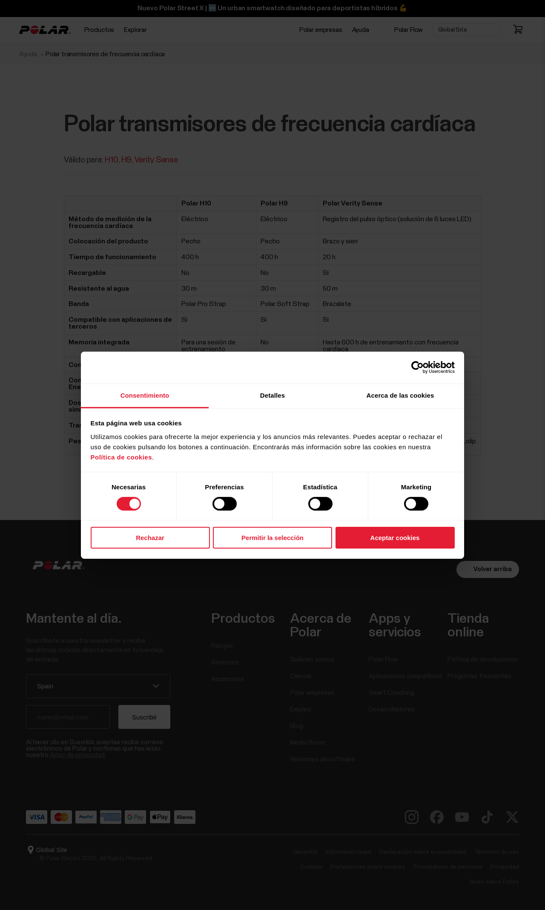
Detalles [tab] (272, 395)
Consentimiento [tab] (144, 395)
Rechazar (150, 537)
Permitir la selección (272, 537)
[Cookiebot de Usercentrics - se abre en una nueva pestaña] (417, 367)
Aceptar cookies (395, 537)
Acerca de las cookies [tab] (400, 395)
